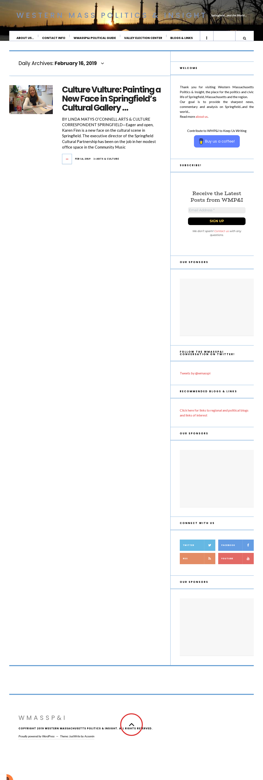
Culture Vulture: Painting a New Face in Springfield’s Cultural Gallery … (111, 103)
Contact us (221, 236)
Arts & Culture (107, 162)
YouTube (237, 564)
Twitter (199, 551)
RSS (199, 564)
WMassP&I (42, 723)
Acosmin (89, 742)
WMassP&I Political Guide (95, 38)
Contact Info (54, 38)
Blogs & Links (182, 38)
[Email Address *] (217, 215)
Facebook (237, 551)
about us (202, 120)
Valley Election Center (143, 38)
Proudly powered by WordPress (36, 742)
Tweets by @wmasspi (195, 379)
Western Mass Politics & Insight (111, 15)
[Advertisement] (217, 313)
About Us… (25, 38)
